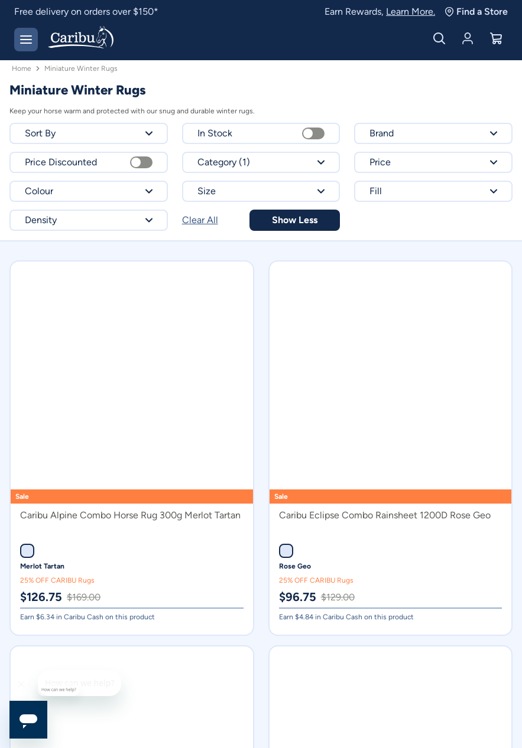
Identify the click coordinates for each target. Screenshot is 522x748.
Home (21, 68)
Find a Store (476, 11)
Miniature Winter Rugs (81, 68)
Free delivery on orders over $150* (86, 11)
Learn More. (410, 11)
